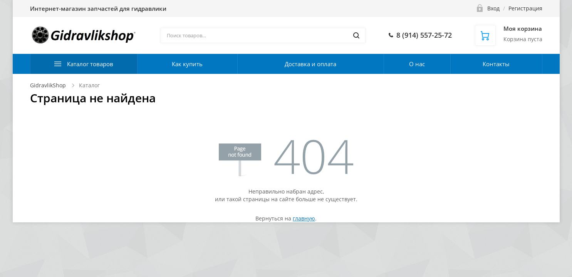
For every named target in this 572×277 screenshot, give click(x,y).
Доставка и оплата (310, 64)
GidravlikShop (48, 85)
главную (304, 218)
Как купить (187, 64)
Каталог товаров (90, 64)
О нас (417, 64)
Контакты (496, 64)
